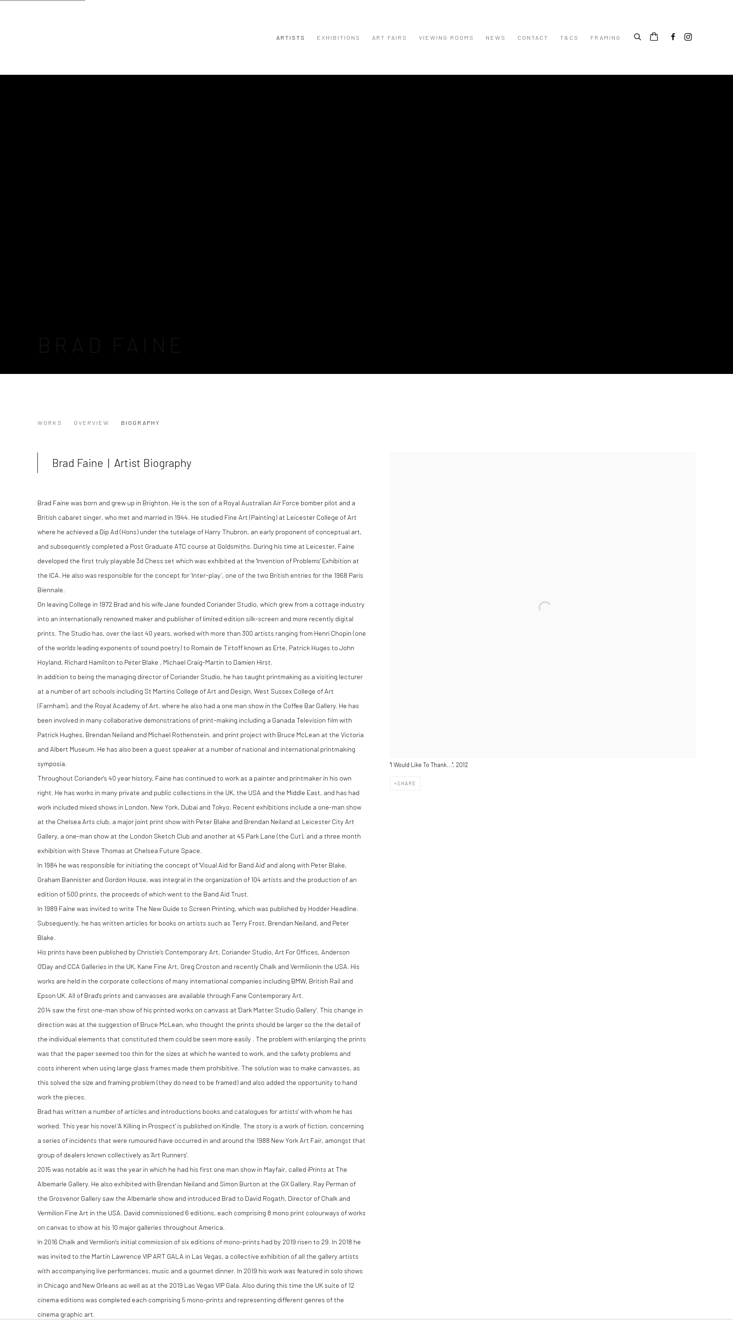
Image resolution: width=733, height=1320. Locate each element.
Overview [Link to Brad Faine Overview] (91, 422)
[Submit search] (638, 35)
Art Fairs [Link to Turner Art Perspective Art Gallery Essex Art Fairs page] (389, 37)
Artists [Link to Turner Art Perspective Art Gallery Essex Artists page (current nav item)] (290, 37)
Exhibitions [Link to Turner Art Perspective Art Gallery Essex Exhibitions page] (338, 37)
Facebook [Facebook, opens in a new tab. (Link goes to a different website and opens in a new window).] (673, 37)
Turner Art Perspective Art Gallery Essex (152, 37)
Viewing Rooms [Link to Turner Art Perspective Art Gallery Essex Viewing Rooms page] (446, 37)
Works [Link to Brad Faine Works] (49, 422)
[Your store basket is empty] (654, 37)
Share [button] (407, 783)
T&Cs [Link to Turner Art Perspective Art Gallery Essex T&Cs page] (569, 37)
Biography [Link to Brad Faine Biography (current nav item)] (140, 422)
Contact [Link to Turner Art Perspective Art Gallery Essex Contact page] (532, 37)
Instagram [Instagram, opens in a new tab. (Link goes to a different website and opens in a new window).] (688, 37)
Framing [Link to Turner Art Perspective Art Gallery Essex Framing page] (605, 37)
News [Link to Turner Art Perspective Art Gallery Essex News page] (496, 37)
